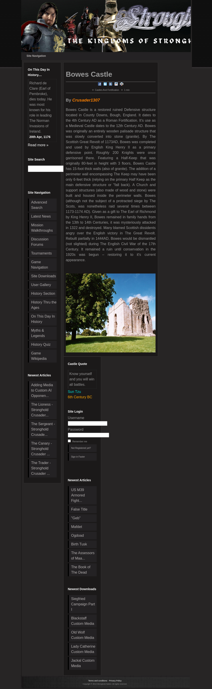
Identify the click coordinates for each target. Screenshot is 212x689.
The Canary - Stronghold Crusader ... (41, 448)
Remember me (79, 441)
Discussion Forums (39, 241)
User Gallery (41, 285)
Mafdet (76, 527)
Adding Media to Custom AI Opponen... (42, 390)
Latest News (41, 216)
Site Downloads (43, 276)
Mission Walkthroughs (42, 227)
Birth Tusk (79, 544)
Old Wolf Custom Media (82, 635)
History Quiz (41, 344)
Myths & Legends (38, 333)
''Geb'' (76, 518)
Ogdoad (77, 535)
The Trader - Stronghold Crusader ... (41, 468)
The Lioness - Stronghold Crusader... (42, 410)
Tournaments (41, 253)
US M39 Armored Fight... (78, 495)
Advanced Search (39, 205)
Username (76, 418)
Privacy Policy (115, 681)
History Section (43, 293)
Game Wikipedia (39, 355)
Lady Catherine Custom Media (83, 649)
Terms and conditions (97, 681)
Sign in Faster (78, 457)
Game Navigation (39, 264)
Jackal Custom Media (83, 663)
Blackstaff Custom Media (82, 620)
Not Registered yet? (81, 448)
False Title (79, 509)
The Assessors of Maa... (83, 555)
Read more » (38, 145)
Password (75, 429)
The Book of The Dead (80, 569)
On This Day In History (43, 319)
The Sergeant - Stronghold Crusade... (43, 429)
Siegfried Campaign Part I (83, 604)
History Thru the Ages (44, 305)
